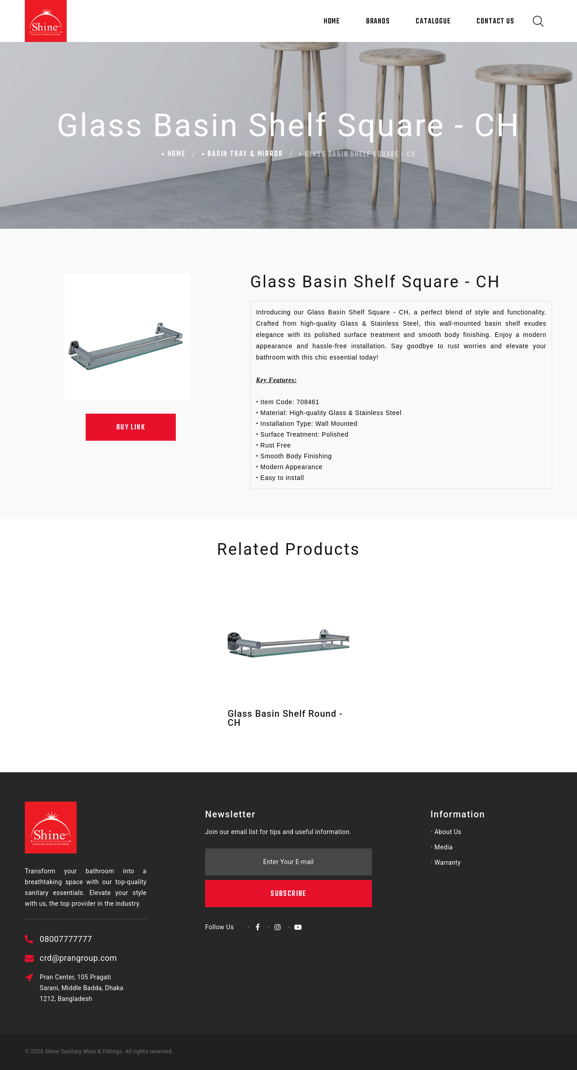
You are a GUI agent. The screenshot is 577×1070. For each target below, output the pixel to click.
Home (332, 22)
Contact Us (495, 22)
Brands (378, 22)
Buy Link (130, 428)
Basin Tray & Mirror (245, 154)
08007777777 (108, 939)
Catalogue (433, 22)
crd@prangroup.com (120, 958)
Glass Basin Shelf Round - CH (285, 718)
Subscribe (288, 845)
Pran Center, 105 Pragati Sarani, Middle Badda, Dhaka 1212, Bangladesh (123, 987)
